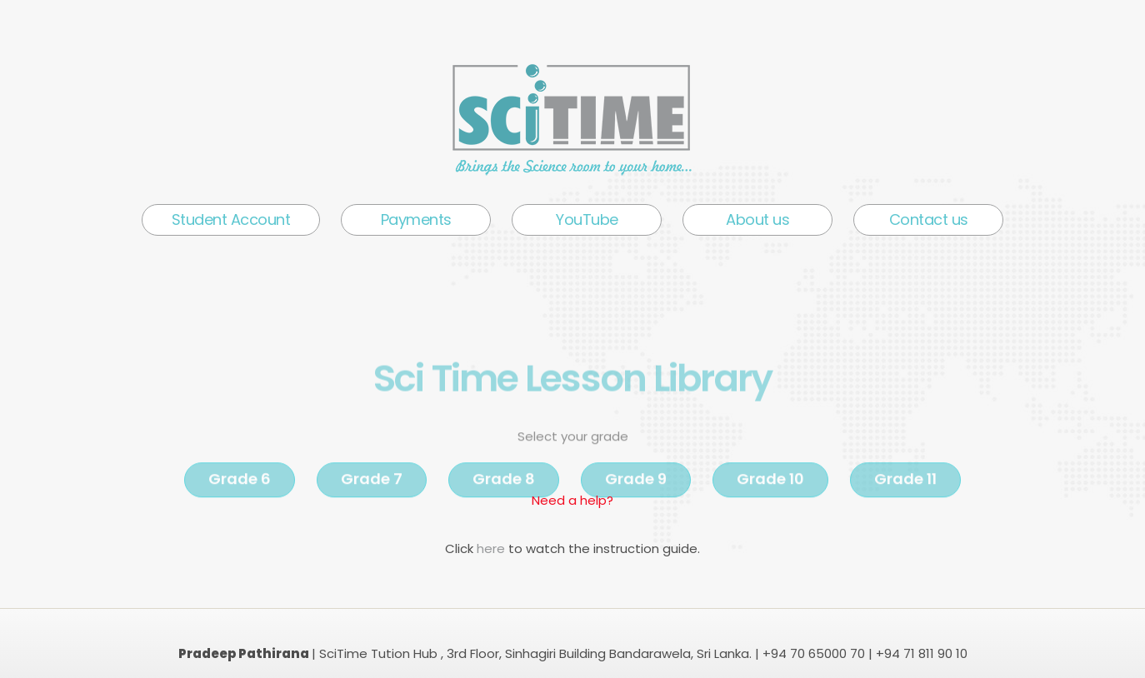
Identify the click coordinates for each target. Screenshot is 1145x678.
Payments (416, 219)
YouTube (587, 219)
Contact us (928, 219)
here (492, 548)
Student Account (231, 219)
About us (757, 219)
